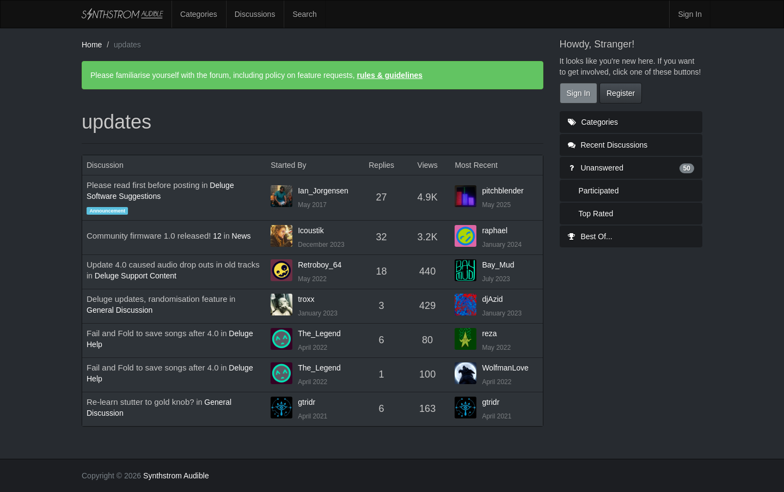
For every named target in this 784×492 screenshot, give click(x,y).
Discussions (255, 14)
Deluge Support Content (135, 275)
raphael (494, 230)
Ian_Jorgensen (323, 190)
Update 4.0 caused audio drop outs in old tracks (173, 264)
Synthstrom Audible (122, 14)
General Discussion (119, 310)
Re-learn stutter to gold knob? (140, 401)
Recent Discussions (608, 145)
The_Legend (319, 333)
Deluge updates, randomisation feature (157, 298)
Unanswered (631, 167)
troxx (306, 299)
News (241, 236)
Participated (599, 190)
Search (304, 14)
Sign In (690, 14)
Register (621, 93)
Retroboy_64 (319, 264)
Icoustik (310, 230)
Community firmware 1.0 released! (149, 235)
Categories (198, 14)
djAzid (492, 299)
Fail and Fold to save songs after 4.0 (153, 333)
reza (489, 333)
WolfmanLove (505, 367)
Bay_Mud (498, 264)
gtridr (306, 402)
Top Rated (596, 213)
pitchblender (502, 190)
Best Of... (590, 236)
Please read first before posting (143, 185)
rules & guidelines (389, 75)
